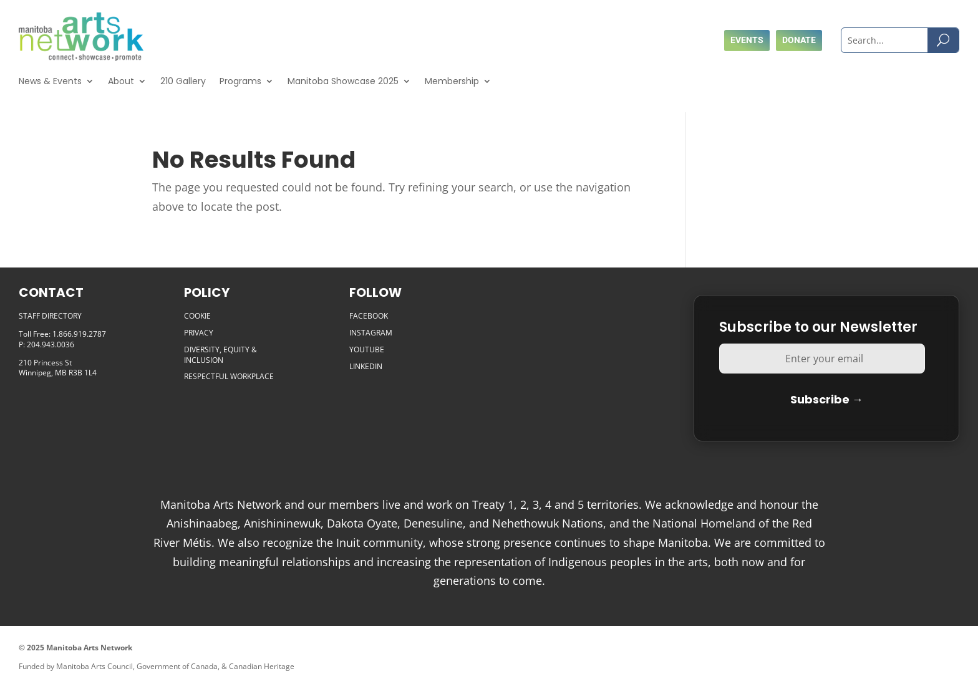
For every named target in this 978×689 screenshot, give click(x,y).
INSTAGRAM (370, 332)
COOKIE (197, 316)
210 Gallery (183, 81)
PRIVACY (198, 332)
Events (746, 40)
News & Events (50, 81)
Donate (799, 40)
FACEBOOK (368, 316)
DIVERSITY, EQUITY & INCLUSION (220, 354)
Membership (452, 81)
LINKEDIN (365, 366)
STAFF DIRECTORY (50, 316)
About (121, 81)
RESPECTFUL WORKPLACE (229, 376)
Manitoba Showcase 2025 (343, 81)
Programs (240, 81)
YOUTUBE (366, 349)
